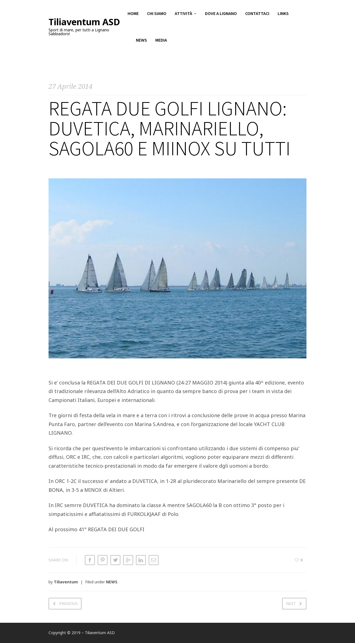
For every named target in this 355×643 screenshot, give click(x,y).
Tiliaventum (66, 581)
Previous (68, 603)
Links (283, 14)
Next (291, 603)
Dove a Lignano (221, 14)
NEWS (111, 581)
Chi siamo (156, 14)
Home (133, 14)
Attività (183, 14)
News (141, 41)
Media (161, 41)
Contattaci (257, 14)
